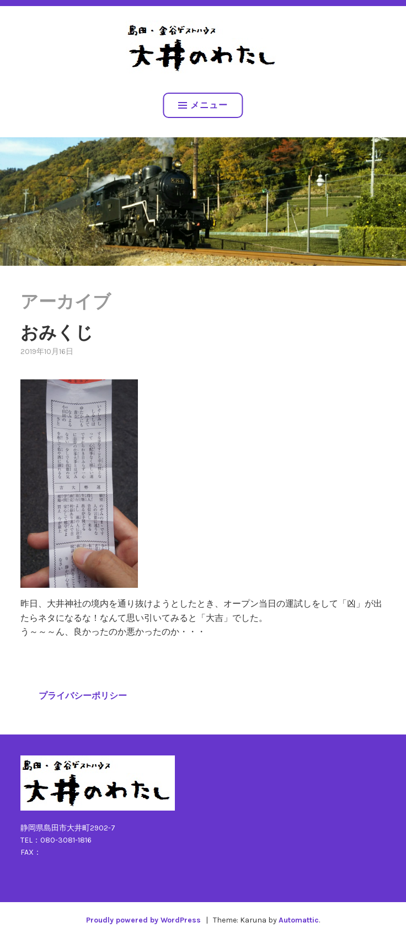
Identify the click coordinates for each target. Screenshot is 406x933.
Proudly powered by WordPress (143, 920)
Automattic (299, 920)
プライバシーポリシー (83, 695)
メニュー (203, 105)
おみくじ (56, 333)
